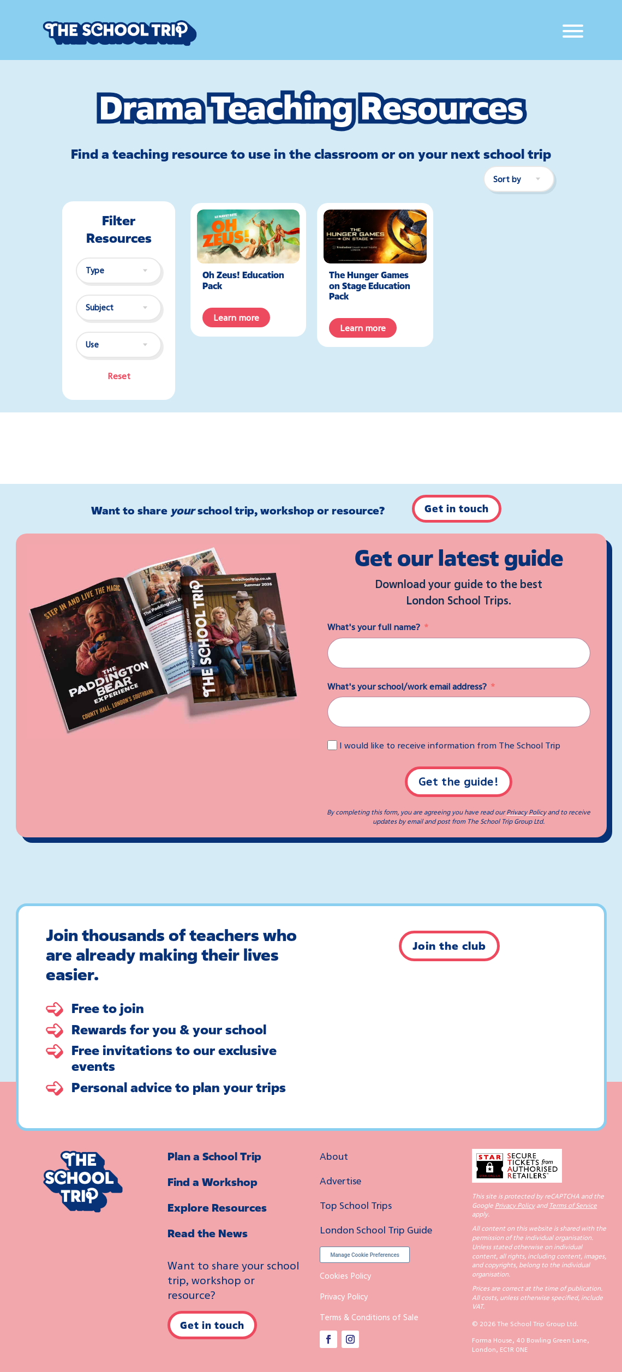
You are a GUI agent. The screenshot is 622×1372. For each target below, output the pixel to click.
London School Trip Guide (376, 1229)
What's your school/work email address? (407, 686)
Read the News (208, 1233)
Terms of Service (573, 1205)
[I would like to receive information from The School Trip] (332, 745)
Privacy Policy (526, 812)
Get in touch (456, 508)
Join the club (449, 945)
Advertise (340, 1180)
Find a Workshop (213, 1182)
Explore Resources (217, 1207)
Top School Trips (356, 1205)
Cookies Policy (345, 1275)
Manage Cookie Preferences (364, 1255)
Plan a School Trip (214, 1156)
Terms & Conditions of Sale (369, 1316)
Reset (118, 376)
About (334, 1156)
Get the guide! (458, 781)
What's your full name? (373, 627)
